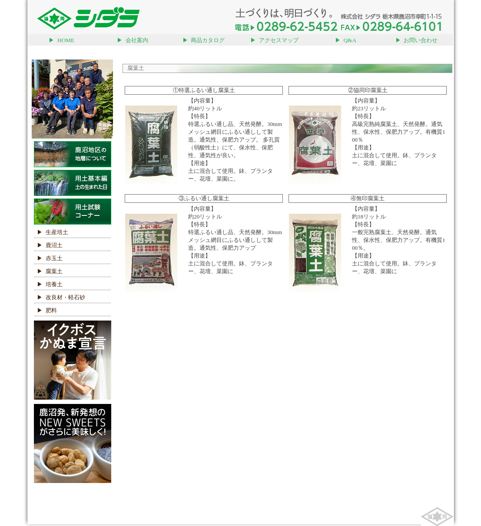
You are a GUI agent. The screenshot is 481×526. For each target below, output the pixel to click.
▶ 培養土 (48, 284)
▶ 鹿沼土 (48, 245)
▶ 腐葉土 (48, 271)
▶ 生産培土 (51, 232)
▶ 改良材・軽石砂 (59, 297)
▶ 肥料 (45, 310)
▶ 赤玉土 (48, 258)
